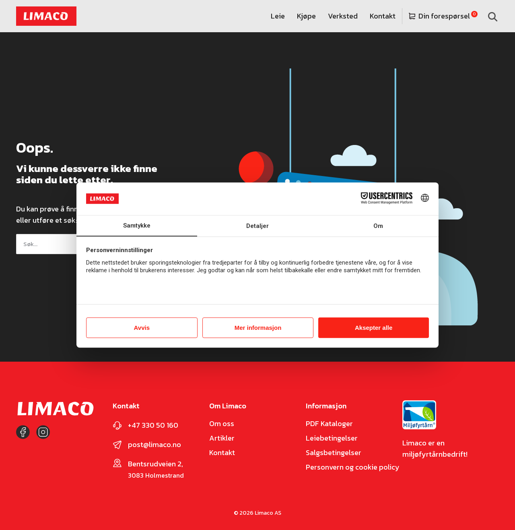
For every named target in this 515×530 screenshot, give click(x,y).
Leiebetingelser (332, 438)
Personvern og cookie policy (353, 467)
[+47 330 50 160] (117, 425)
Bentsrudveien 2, (155, 463)
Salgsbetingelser (333, 453)
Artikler (222, 438)
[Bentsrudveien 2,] (117, 463)
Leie (278, 15)
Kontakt (383, 15)
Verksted (343, 15)
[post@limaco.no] (117, 444)
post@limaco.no (154, 444)
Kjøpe (306, 15)
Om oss (221, 424)
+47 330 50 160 (153, 425)
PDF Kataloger (329, 424)
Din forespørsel (439, 15)
